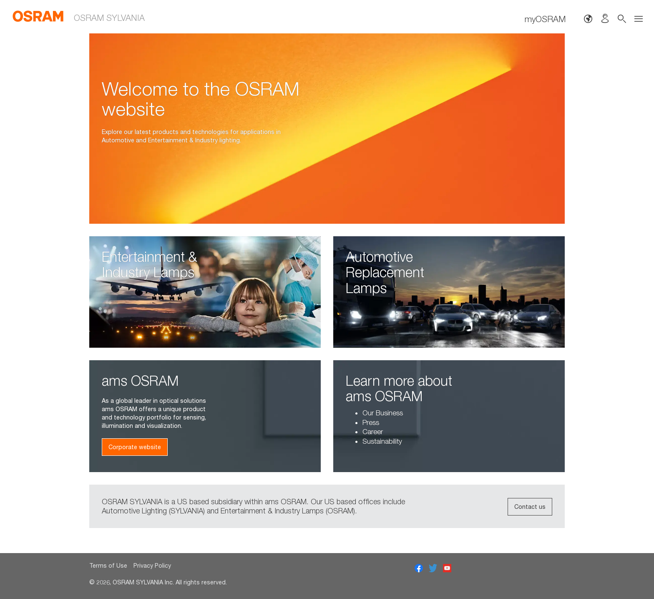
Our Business (382, 413)
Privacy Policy (152, 565)
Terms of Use (108, 565)
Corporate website (134, 446)
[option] (327, 128)
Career (372, 431)
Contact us (530, 506)
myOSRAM (545, 19)
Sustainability (382, 441)
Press (370, 422)
